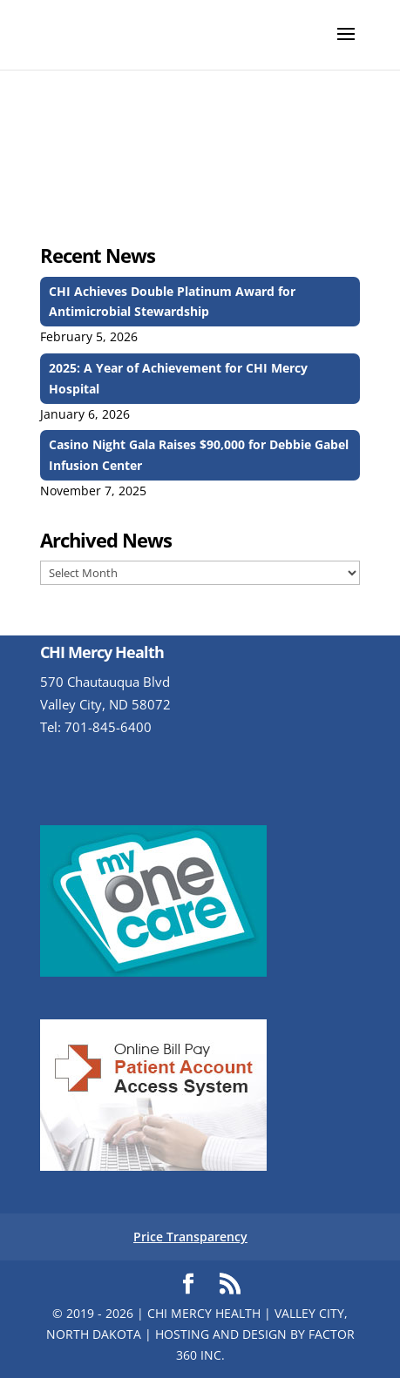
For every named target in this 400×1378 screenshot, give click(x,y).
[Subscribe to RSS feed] (230, 1284)
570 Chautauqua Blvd (105, 682)
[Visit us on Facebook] (188, 1284)
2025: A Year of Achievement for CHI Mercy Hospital (178, 378)
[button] (346, 45)
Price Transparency (190, 1236)
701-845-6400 (108, 727)
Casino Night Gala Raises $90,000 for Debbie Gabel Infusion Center (199, 455)
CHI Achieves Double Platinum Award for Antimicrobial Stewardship (172, 301)
